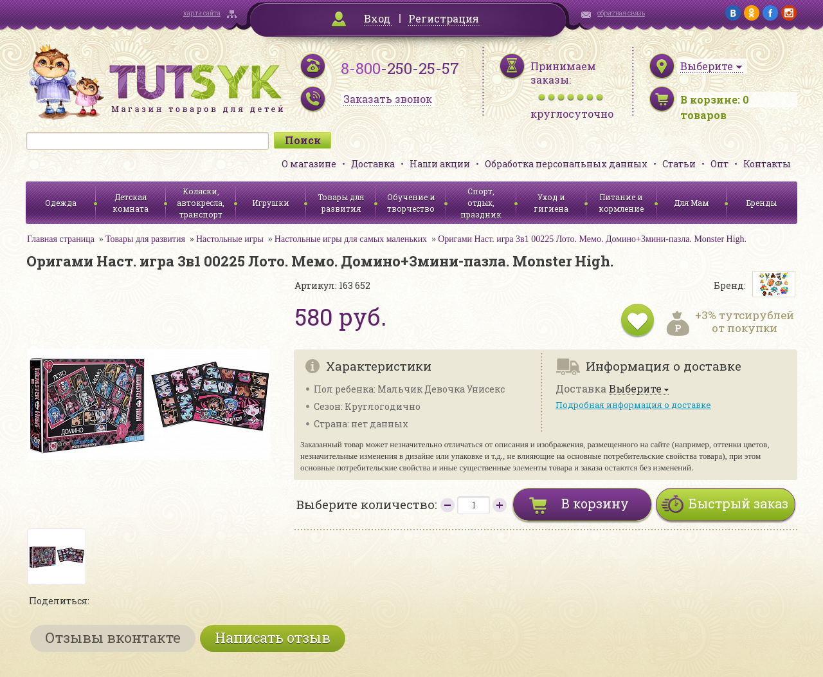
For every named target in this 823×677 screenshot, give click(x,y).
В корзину (595, 503)
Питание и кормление (621, 203)
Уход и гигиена (551, 203)
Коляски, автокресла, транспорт (200, 202)
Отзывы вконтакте (113, 637)
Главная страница (61, 239)
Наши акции (440, 164)
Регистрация (443, 18)
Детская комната (131, 203)
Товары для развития (341, 203)
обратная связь (621, 13)
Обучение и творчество (411, 203)
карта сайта (202, 13)
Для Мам (691, 203)
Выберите (635, 389)
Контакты (767, 164)
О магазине (309, 164)
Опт (719, 164)
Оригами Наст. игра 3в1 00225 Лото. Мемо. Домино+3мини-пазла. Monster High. (592, 239)
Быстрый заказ (738, 503)
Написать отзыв (272, 637)
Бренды (761, 203)
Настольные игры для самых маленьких (351, 239)
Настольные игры (230, 239)
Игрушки (270, 203)
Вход (377, 18)
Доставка (373, 164)
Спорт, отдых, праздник (481, 202)
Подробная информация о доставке (633, 405)
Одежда (61, 203)
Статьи (679, 164)
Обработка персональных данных (566, 164)
